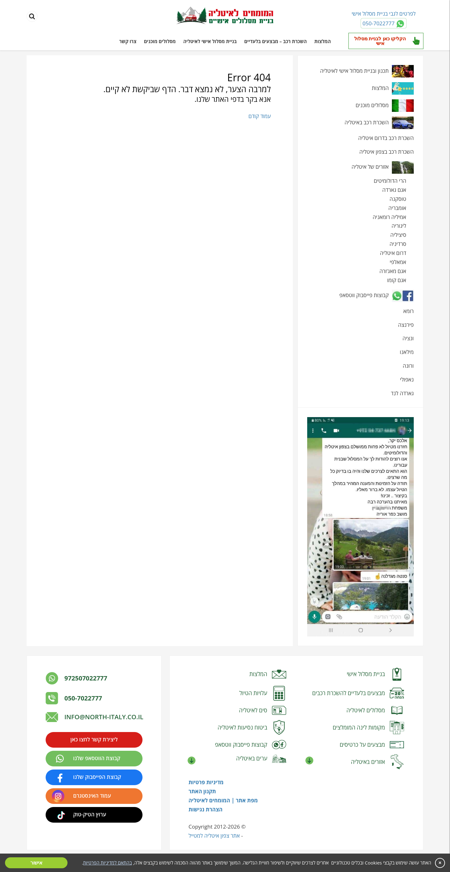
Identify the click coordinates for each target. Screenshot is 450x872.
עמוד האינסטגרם (92, 795)
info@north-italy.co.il (103, 717)
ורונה (408, 365)
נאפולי (407, 379)
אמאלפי (398, 262)
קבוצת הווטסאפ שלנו (96, 758)
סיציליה (398, 234)
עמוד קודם (259, 116)
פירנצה (406, 324)
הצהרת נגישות (205, 809)
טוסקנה (398, 198)
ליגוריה (399, 225)
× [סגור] (439, 862)
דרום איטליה (393, 253)
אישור (36, 862)
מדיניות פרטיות (205, 782)
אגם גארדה (394, 189)
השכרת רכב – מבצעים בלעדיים (275, 41)
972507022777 (85, 678)
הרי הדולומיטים (390, 180)
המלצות (322, 41)
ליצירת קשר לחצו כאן (94, 739)
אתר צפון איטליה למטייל (214, 835)
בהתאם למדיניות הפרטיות (107, 863)
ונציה (408, 338)
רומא (408, 311)
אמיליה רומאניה (389, 217)
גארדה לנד (402, 393)
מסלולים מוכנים (160, 41)
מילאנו (407, 352)
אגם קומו (396, 280)
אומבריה (397, 208)
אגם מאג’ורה (392, 271)
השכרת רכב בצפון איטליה (386, 151)
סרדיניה (397, 243)
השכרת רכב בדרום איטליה (386, 138)
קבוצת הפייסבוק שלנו (97, 776)
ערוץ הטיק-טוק (89, 814)
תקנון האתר (202, 791)
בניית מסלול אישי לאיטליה (210, 41)
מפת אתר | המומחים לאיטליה (223, 800)
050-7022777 (83, 698)
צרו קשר (128, 41)
